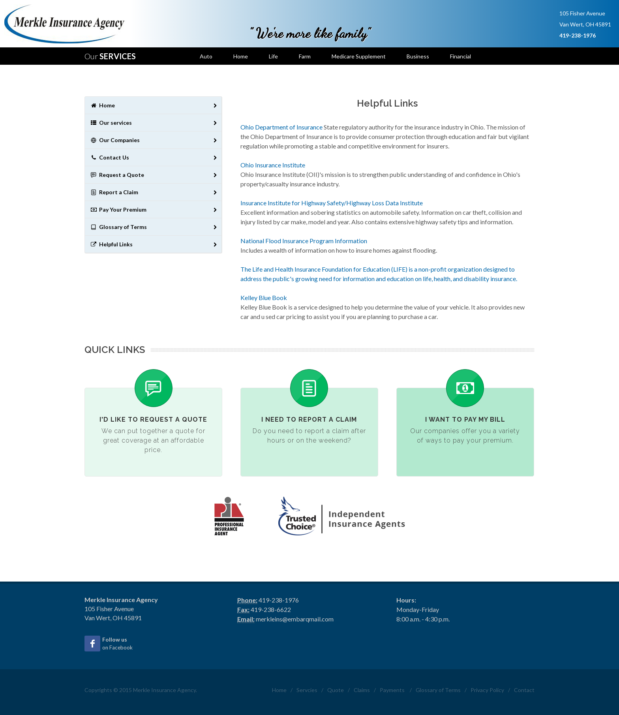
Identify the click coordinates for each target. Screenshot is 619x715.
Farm (305, 56)
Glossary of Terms (154, 227)
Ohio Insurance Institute (272, 165)
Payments (392, 690)
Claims (362, 690)
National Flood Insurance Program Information (303, 240)
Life (273, 56)
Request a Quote (154, 175)
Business (418, 56)
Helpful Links (154, 244)
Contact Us (154, 158)
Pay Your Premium (154, 210)
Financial (460, 56)
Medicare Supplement (359, 56)
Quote (335, 690)
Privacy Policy (487, 690)
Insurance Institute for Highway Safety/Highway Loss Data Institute (331, 202)
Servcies (306, 690)
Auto (206, 56)
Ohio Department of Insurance (281, 127)
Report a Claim (154, 192)
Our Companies (154, 140)
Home (240, 56)
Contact (524, 690)
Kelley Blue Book (263, 297)
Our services (154, 123)
